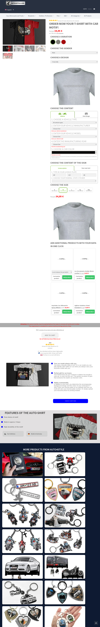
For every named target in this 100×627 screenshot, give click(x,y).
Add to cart (50, 335)
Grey (58, 42)
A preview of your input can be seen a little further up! (51, 330)
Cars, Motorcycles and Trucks (15, 16)
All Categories (76, 16)
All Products (87, 16)
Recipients (32, 16)
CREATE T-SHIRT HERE (70, 400)
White (69, 42)
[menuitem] (9, 9)
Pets (59, 16)
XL (80, 190)
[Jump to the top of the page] (96, 623)
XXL (89, 190)
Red (63, 42)
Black (53, 42)
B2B (66, 16)
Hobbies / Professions (46, 16)
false (54, 426)
